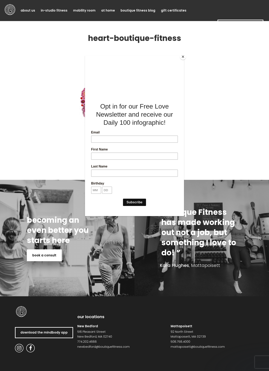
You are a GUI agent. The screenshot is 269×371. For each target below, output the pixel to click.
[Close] (183, 57)
